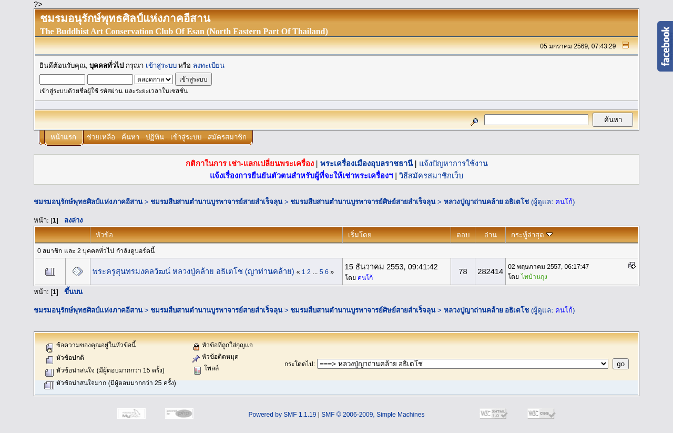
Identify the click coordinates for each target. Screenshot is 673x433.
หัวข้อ (104, 235)
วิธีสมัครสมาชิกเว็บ (431, 176)
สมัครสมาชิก (227, 137)
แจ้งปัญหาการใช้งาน (453, 163)
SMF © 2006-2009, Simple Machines (372, 414)
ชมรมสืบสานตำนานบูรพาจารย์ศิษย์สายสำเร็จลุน (362, 202)
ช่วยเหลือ (101, 137)
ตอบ (463, 235)
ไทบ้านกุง (534, 276)
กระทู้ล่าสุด (532, 235)
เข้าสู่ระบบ (161, 65)
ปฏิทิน (155, 137)
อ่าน (490, 235)
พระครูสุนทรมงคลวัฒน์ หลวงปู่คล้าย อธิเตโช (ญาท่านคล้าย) (193, 271)
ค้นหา (130, 137)
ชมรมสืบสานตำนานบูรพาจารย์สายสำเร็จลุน (216, 202)
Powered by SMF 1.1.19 (283, 414)
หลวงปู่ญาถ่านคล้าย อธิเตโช (486, 202)
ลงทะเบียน (209, 65)
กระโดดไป (298, 364)
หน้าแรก (63, 137)
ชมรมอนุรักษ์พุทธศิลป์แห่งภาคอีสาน (88, 202)
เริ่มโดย (360, 235)
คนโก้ (564, 202)
